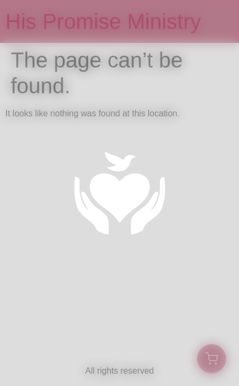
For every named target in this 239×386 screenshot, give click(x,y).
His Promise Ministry (103, 21)
